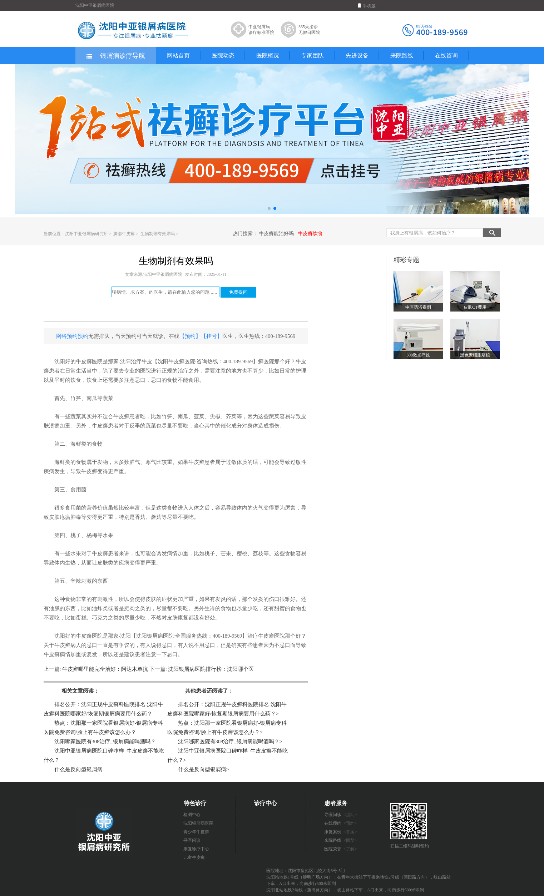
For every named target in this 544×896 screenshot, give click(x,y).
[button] (269, 208)
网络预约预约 (72, 336)
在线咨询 (446, 55)
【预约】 (190, 336)
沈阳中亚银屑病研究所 (86, 233)
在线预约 (340, 823)
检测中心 (192, 814)
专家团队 (312, 55)
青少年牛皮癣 (196, 831)
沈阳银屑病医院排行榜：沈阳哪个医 (210, 669)
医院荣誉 (340, 848)
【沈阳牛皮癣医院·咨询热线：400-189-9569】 (205, 361)
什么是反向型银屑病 (78, 769)
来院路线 (401, 55)
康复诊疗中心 (196, 848)
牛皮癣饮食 (310, 233)
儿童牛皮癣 (194, 857)
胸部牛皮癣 (124, 233)
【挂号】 (211, 336)
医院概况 (267, 55)
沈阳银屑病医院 (198, 823)
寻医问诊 (192, 840)
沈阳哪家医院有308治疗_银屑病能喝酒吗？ (105, 741)
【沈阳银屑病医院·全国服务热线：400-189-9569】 (189, 636)
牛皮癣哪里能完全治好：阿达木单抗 (105, 669)
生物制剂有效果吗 (158, 233)
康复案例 (340, 831)
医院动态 (223, 55)
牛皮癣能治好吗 (276, 233)
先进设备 (357, 55)
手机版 (367, 6)
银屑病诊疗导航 (115, 56)
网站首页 (178, 55)
